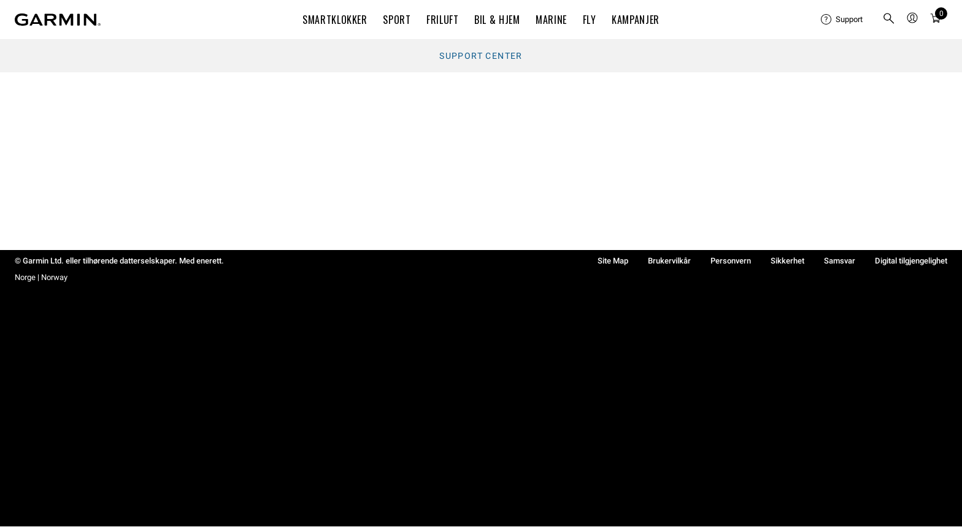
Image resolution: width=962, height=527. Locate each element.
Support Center (481, 56)
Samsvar (839, 260)
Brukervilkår (669, 260)
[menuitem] (841, 19)
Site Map (613, 260)
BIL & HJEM (497, 19)
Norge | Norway (41, 277)
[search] (889, 19)
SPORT (396, 19)
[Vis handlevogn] (935, 20)
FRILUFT (442, 19)
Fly (589, 19)
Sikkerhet (787, 260)
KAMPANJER (636, 19)
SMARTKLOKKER (334, 19)
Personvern (730, 260)
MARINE (551, 19)
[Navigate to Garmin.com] (58, 19)
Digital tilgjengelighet (911, 260)
